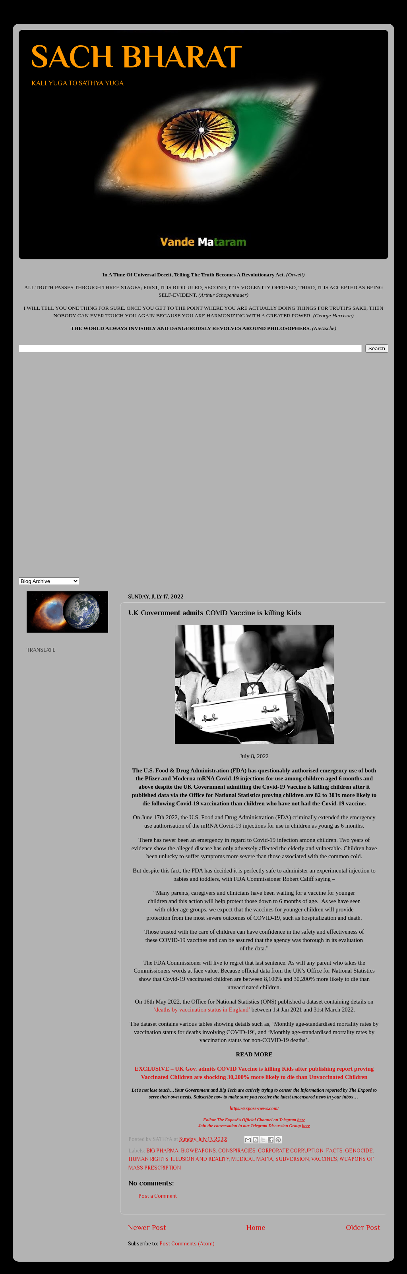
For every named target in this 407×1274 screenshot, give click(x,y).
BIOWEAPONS (198, 1151)
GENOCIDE (359, 1151)
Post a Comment (157, 1196)
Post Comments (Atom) (187, 1244)
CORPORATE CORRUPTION (291, 1151)
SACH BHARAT (136, 56)
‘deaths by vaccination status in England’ (201, 1009)
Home (256, 1227)
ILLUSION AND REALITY (200, 1159)
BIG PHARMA (162, 1151)
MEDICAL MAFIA (252, 1159)
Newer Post (147, 1227)
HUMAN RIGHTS (148, 1159)
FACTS (334, 1151)
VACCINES (324, 1159)
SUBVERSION (292, 1159)
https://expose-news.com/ (254, 1108)
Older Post (363, 1227)
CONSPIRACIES (237, 1151)
